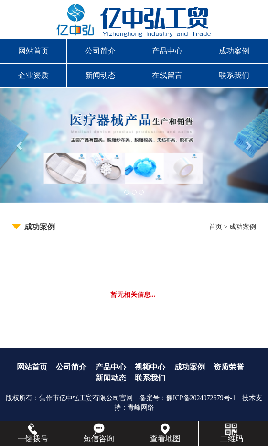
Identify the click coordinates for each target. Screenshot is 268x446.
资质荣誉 (229, 367)
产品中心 (167, 51)
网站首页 (33, 51)
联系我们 (234, 75)
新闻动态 (100, 75)
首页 (215, 226)
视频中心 (150, 367)
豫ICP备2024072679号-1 (201, 398)
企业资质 (33, 75)
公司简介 (100, 51)
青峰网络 (141, 407)
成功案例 (234, 51)
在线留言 (167, 75)
